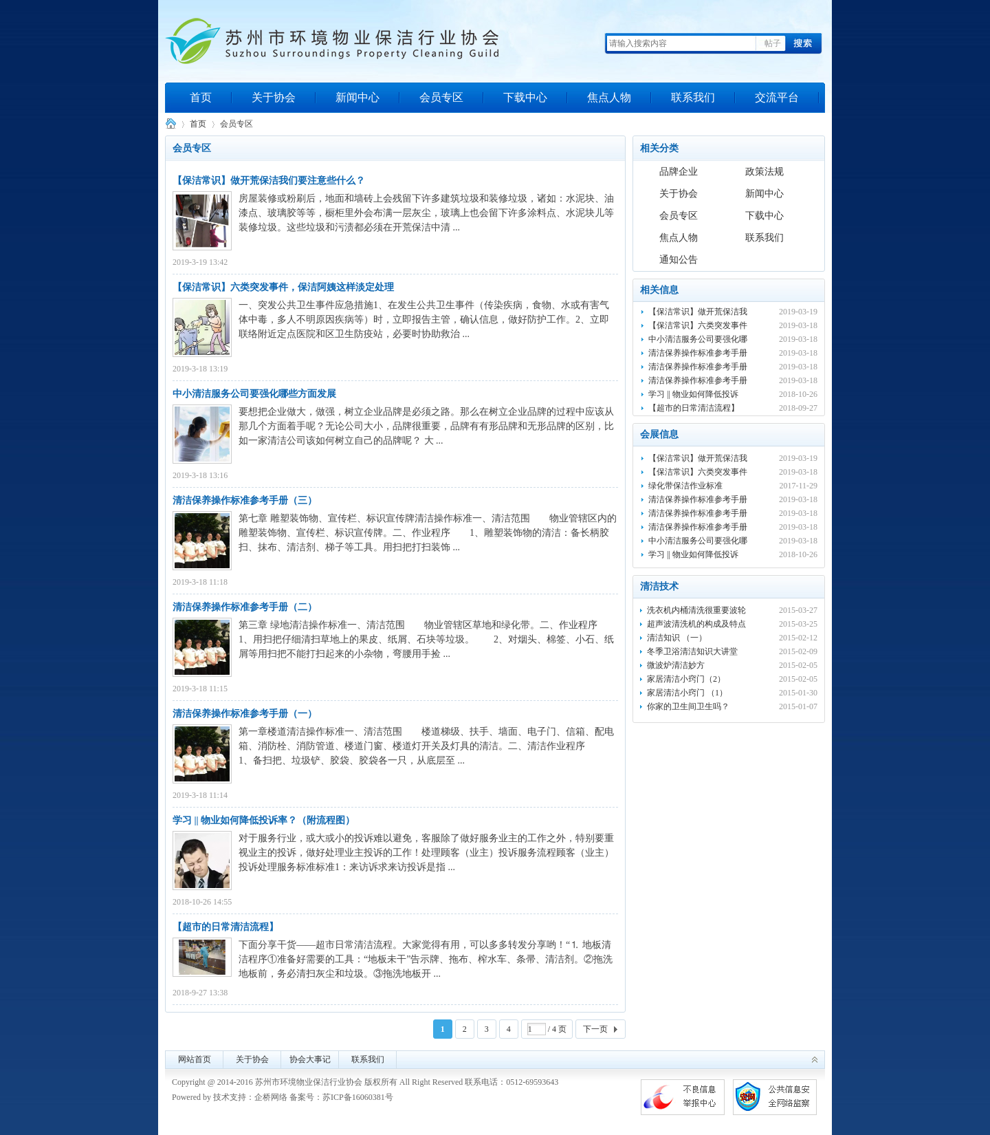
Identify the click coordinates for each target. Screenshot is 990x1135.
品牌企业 (678, 171)
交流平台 (777, 97)
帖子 (772, 43)
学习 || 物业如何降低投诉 (693, 394)
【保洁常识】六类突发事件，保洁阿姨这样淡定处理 (283, 287)
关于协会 (274, 97)
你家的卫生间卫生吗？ (688, 706)
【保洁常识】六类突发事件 (697, 325)
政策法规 (764, 171)
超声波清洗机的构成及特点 (696, 624)
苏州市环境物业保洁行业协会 (170, 124)
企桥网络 (270, 1097)
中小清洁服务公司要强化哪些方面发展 (254, 394)
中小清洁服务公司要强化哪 (697, 339)
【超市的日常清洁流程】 (225, 927)
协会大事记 (310, 1059)
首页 (201, 97)
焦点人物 (609, 97)
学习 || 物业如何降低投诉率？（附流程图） (264, 820)
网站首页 (194, 1059)
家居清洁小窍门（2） (686, 679)
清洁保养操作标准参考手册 (697, 353)
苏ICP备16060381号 (357, 1097)
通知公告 (678, 260)
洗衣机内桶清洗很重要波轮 (696, 610)
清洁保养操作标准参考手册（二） (245, 607)
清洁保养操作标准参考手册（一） (245, 714)
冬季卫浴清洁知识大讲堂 (692, 651)
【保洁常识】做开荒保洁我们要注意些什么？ (269, 180)
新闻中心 (358, 97)
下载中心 (525, 97)
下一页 (595, 1029)
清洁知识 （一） (677, 637)
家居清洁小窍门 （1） (687, 693)
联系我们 (693, 97)
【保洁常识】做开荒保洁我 (697, 311)
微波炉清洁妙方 (676, 665)
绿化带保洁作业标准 (685, 485)
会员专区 (441, 97)
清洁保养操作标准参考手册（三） (245, 500)
